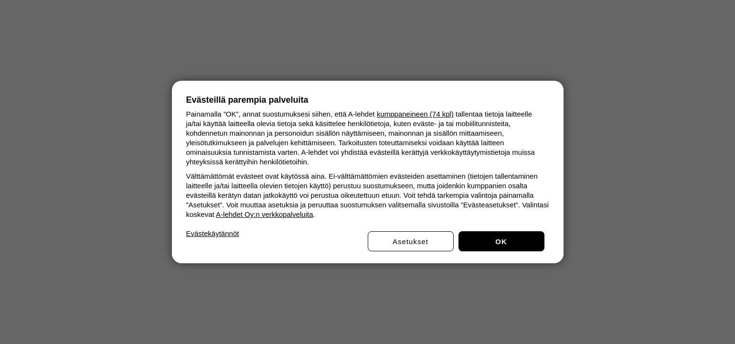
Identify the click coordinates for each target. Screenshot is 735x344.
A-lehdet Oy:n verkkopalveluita (264, 214)
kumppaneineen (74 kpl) (415, 114)
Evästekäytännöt (212, 233)
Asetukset (410, 241)
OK (501, 241)
